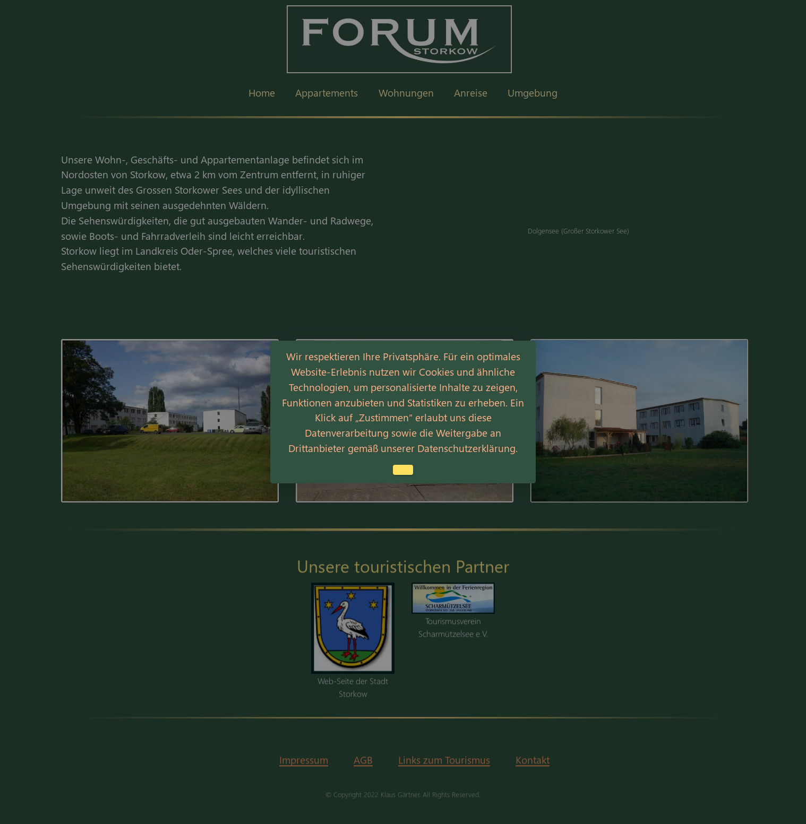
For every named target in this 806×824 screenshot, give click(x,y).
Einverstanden (403, 470)
